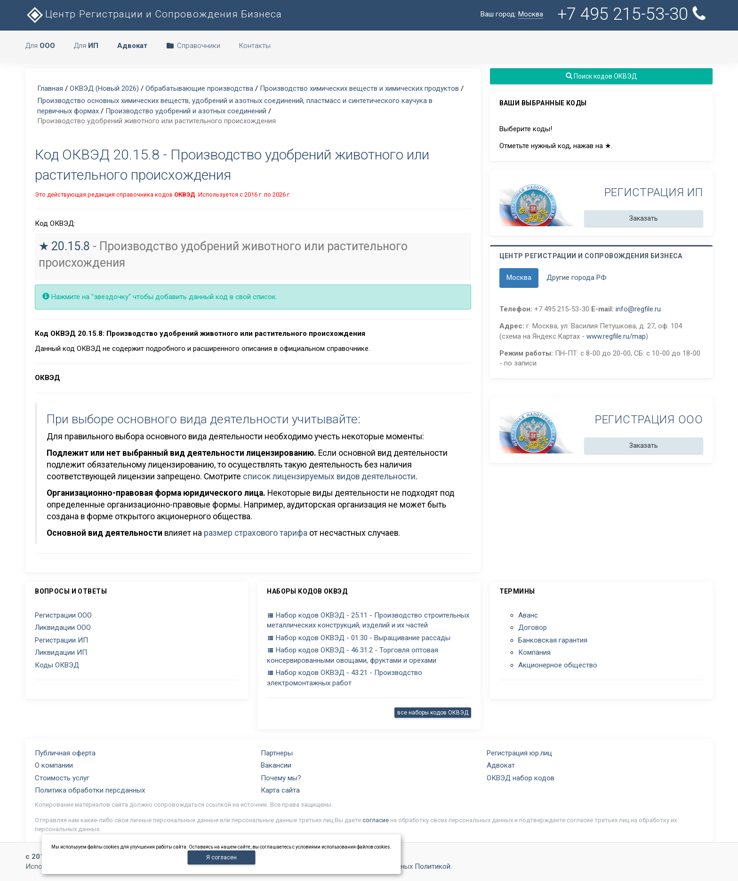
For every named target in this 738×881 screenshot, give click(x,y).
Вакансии (276, 765)
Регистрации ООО (63, 615)
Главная (50, 88)
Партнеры (277, 753)
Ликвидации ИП (61, 652)
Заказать (643, 218)
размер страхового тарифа (255, 533)
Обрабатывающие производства (199, 88)
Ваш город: (512, 14)
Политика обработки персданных (90, 790)
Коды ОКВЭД (57, 665)
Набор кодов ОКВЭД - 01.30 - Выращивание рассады (358, 638)
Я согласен (221, 857)
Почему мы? (281, 778)
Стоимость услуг (62, 778)
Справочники (193, 45)
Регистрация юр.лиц (519, 753)
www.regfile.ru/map (616, 336)
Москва (518, 277)
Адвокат (501, 765)
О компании (54, 765)
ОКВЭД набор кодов (520, 778)
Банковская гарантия (552, 640)
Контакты (255, 45)
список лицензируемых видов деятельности (329, 476)
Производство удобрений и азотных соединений (185, 111)
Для (40, 45)
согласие (375, 820)
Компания (534, 652)
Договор (532, 627)
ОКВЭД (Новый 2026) (104, 88)
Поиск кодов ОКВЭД (601, 76)
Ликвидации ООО (63, 627)
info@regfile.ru (638, 309)
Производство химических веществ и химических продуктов (359, 88)
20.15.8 (70, 246)
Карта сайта (280, 790)
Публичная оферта (65, 753)
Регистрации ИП (61, 640)
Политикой (432, 866)
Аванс (528, 615)
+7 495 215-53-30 (632, 14)
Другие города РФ (576, 277)
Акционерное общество (557, 665)
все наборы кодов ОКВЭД (432, 712)
